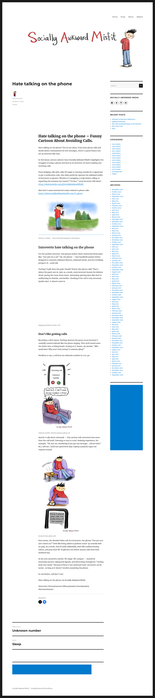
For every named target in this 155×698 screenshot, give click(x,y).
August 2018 (116, 322)
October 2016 (116, 373)
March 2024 (116, 203)
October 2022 (116, 224)
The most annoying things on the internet (126, 124)
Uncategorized (117, 172)
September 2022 (117, 226)
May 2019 (115, 304)
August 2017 (116, 350)
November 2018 (117, 318)
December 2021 (117, 238)
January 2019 (116, 313)
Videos (14, 104)
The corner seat (117, 126)
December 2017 (117, 341)
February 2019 (117, 311)
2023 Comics (116, 165)
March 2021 (116, 256)
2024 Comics (116, 167)
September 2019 (117, 297)
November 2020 (117, 265)
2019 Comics (116, 156)
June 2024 (115, 199)
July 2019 (115, 302)
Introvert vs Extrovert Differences (123, 119)
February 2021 (117, 258)
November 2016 (117, 370)
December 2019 (117, 290)
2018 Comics (116, 153)
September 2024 (117, 196)
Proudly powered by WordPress (42, 688)
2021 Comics (116, 160)
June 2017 (115, 354)
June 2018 (115, 327)
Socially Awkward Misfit (20, 688)
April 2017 (115, 359)
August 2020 (116, 272)
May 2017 (115, 357)
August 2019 (116, 299)
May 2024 (115, 201)
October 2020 (116, 267)
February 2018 (117, 336)
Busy (113, 128)
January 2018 (116, 338)
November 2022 (117, 222)
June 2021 (115, 249)
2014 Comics (116, 144)
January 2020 (116, 288)
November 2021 (117, 240)
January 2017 (116, 366)
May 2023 (115, 212)
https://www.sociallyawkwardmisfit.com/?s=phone (60, 193)
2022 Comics (116, 162)
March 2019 (116, 309)
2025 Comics (116, 169)
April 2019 (115, 306)
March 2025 (116, 194)
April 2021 (115, 254)
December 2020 (117, 263)
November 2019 (117, 292)
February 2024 (117, 206)
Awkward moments (119, 122)
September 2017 (117, 347)
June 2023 (115, 210)
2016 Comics (116, 149)
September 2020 (117, 270)
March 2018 (116, 334)
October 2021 (116, 242)
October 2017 (116, 345)
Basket (140, 17)
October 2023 (116, 208)
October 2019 (116, 295)
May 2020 (115, 279)
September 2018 (117, 320)
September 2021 (117, 244)
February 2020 (117, 286)
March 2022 (116, 233)
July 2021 (115, 247)
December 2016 (117, 368)
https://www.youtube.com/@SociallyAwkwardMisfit (61, 184)
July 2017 (115, 352)
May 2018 (115, 329)
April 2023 (115, 215)
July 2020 (115, 274)
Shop (123, 17)
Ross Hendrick (17, 98)
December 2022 (117, 219)
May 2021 (115, 251)
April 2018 (115, 331)
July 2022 (115, 228)
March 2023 (116, 217)
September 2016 (117, 375)
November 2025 (117, 190)
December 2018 (117, 315)
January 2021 (116, 260)
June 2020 (115, 276)
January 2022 (116, 235)
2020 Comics (116, 158)
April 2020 (115, 281)
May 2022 (115, 231)
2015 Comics (116, 146)
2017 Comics (116, 151)
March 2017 (116, 361)
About (131, 17)
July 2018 (115, 325)
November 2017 (117, 343)
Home (115, 17)
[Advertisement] (52, 669)
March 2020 (116, 283)
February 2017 (117, 363)
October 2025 (116, 192)
